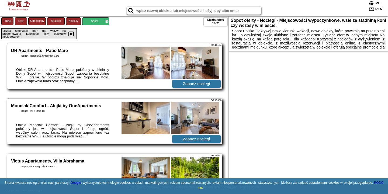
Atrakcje (56, 20)
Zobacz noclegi (196, 83)
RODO (379, 183)
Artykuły (73, 20)
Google (76, 183)
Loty (20, 20)
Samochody (37, 20)
